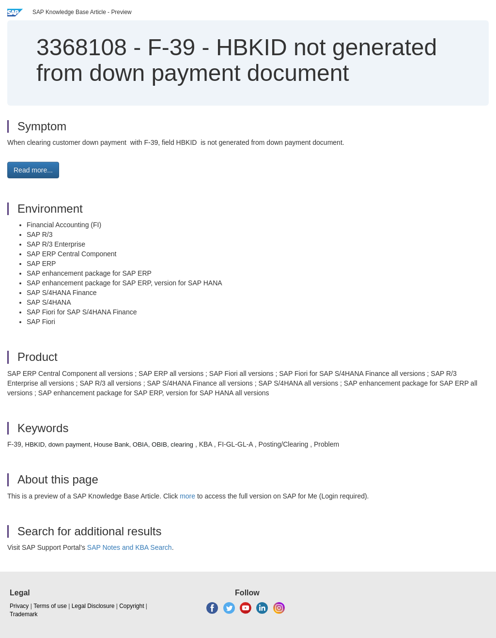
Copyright (131, 606)
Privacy (19, 606)
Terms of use (50, 606)
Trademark (24, 614)
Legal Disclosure (93, 606)
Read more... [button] (33, 170)
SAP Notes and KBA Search (129, 547)
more (187, 496)
